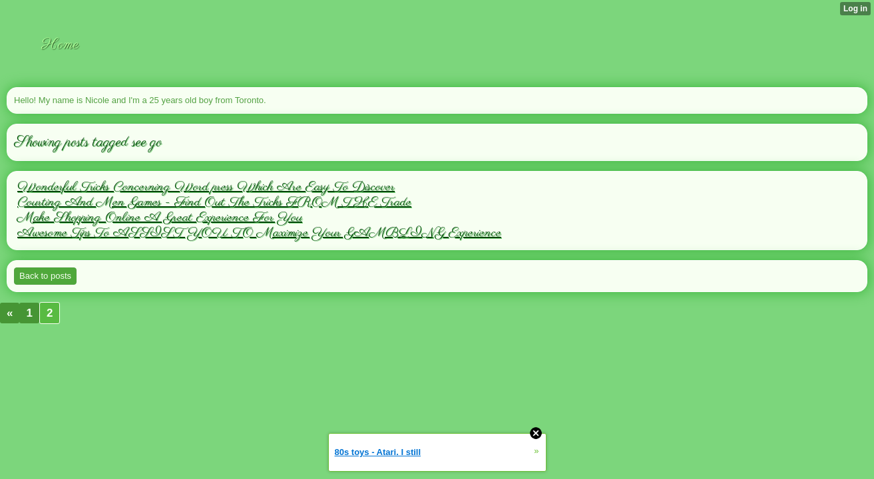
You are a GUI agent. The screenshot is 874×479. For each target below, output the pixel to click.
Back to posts (45, 276)
